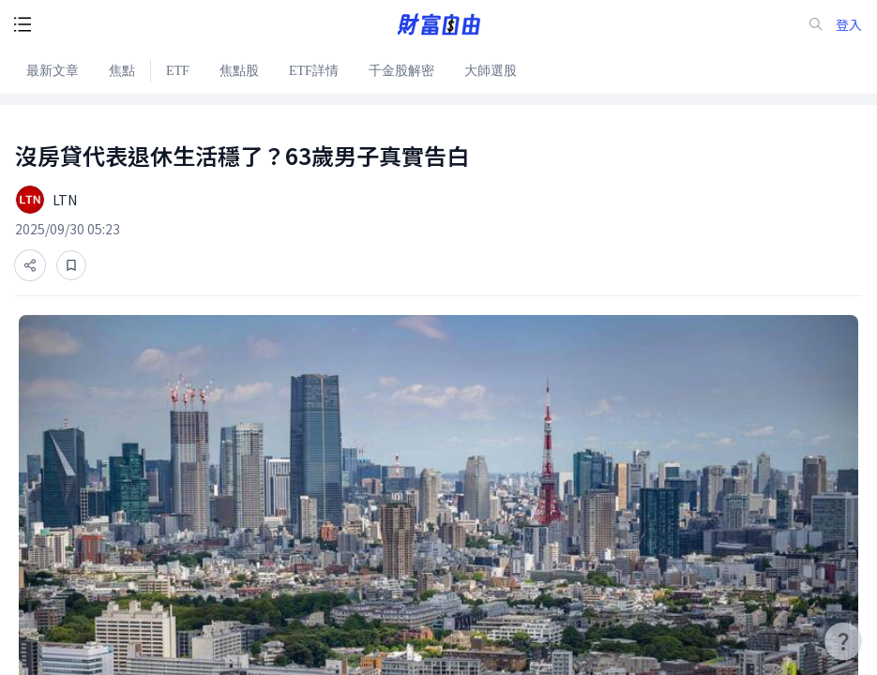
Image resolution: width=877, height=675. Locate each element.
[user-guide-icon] (843, 641)
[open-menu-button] (22, 24)
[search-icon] (816, 24)
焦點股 (239, 71)
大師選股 (490, 71)
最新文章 (52, 71)
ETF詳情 (314, 71)
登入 (849, 24)
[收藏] (71, 265)
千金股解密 (401, 71)
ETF (177, 71)
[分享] (30, 265)
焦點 (122, 71)
